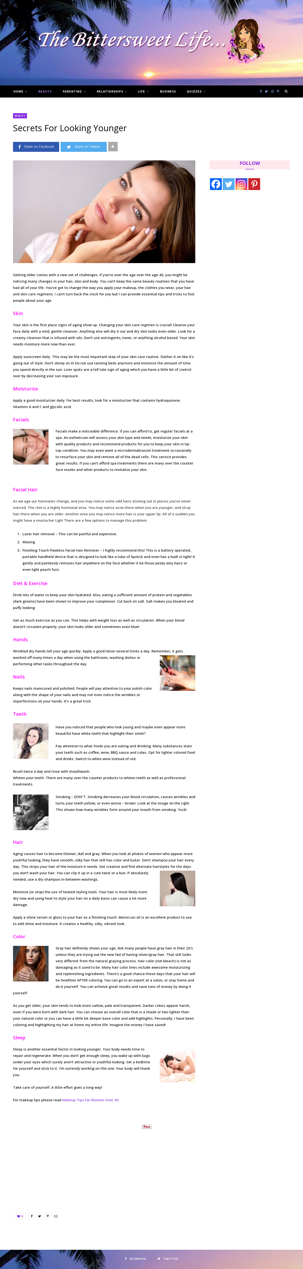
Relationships (110, 91)
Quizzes (194, 91)
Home (18, 91)
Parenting (72, 91)
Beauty (45, 91)
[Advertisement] (104, 1165)
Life (141, 91)
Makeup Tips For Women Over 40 (90, 1099)
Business (168, 91)
